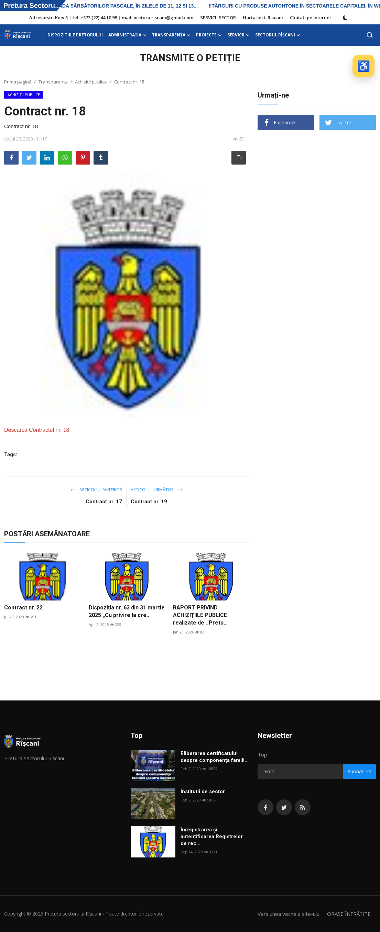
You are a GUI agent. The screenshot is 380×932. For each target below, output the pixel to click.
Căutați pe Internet (310, 17)
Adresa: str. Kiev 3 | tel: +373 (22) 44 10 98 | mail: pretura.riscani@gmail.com (111, 17)
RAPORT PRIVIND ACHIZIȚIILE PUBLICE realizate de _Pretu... (200, 615)
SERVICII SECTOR (218, 17)
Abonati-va (359, 771)
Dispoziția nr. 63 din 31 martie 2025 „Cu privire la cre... (127, 611)
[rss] (303, 807)
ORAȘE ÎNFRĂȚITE (349, 913)
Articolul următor (157, 490)
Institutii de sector (203, 791)
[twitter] (284, 807)
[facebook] (265, 807)
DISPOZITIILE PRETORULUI (75, 35)
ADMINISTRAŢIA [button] (127, 35)
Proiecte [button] (209, 35)
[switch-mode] (345, 17)
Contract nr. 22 (23, 607)
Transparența (53, 82)
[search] (369, 35)
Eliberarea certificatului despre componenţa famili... (215, 756)
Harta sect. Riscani (263, 17)
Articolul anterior (96, 490)
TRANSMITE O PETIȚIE (190, 58)
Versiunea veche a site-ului (289, 913)
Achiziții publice (91, 82)
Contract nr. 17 (104, 501)
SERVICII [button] (238, 35)
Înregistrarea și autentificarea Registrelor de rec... (212, 836)
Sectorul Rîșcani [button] (277, 35)
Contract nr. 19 (149, 501)
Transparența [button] (171, 35)
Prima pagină (17, 82)
